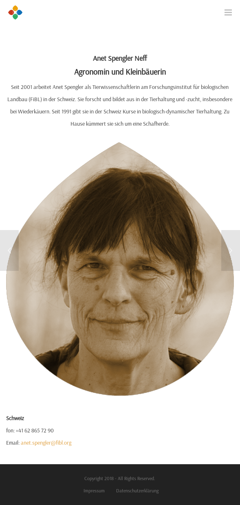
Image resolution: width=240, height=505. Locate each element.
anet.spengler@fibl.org (46, 442)
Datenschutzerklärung (137, 490)
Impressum (94, 490)
